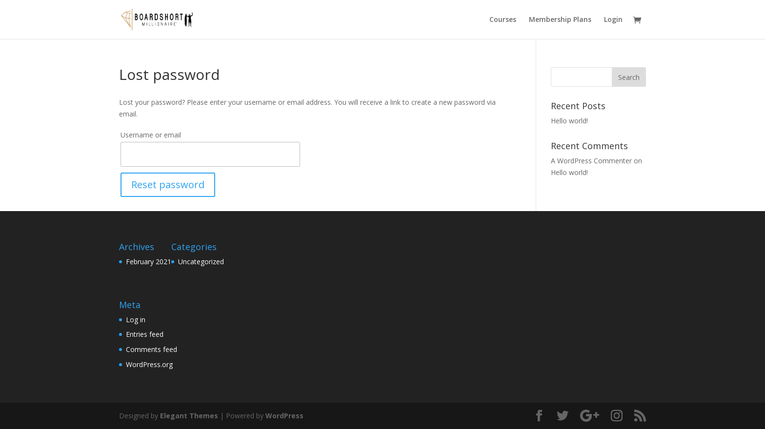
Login (613, 20)
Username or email (151, 134)
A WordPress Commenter (591, 160)
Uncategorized (201, 261)
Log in (135, 319)
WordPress (284, 415)
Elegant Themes (189, 415)
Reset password (167, 184)
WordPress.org (149, 364)
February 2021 (148, 261)
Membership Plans (560, 20)
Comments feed (151, 349)
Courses (502, 20)
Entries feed (144, 334)
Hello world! (569, 120)
